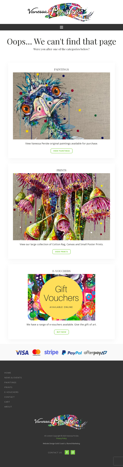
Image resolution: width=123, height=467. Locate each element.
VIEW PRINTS (61, 251)
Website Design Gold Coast (53, 443)
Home (7, 372)
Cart (7, 401)
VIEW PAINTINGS (61, 151)
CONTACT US (55, 452)
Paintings (10, 382)
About (8, 406)
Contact (9, 397)
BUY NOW (61, 332)
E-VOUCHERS (11, 392)
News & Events (13, 377)
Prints (8, 387)
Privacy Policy (61, 438)
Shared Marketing (73, 443)
